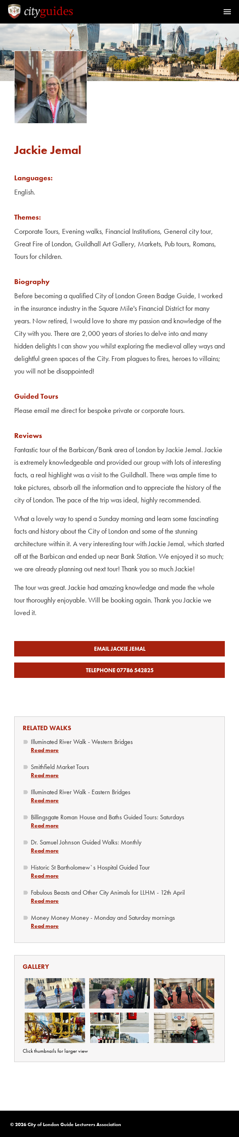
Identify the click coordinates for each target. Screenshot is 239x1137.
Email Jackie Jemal (119, 648)
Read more (45, 750)
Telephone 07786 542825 (120, 670)
